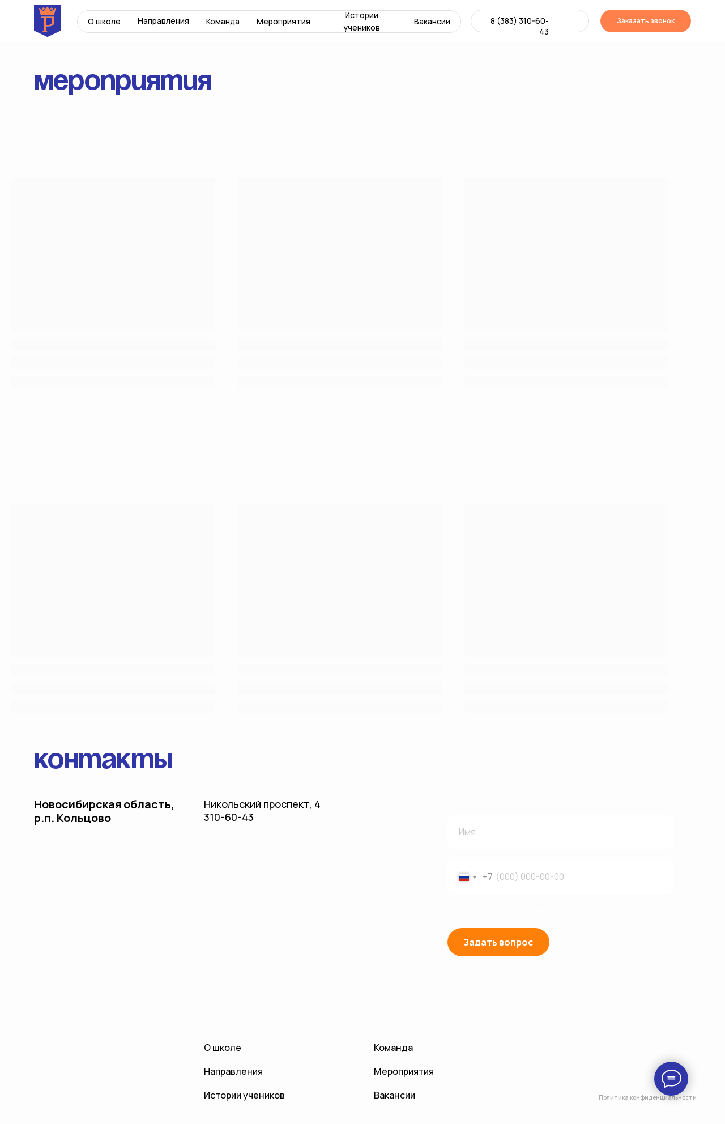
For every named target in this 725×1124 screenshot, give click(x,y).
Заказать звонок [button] (646, 20)
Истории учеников (361, 21)
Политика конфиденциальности (648, 1097)
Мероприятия (283, 21)
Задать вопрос (498, 942)
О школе (104, 21)
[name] (560, 832)
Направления (163, 20)
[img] (558, 21)
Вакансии (432, 21)
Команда (223, 21)
